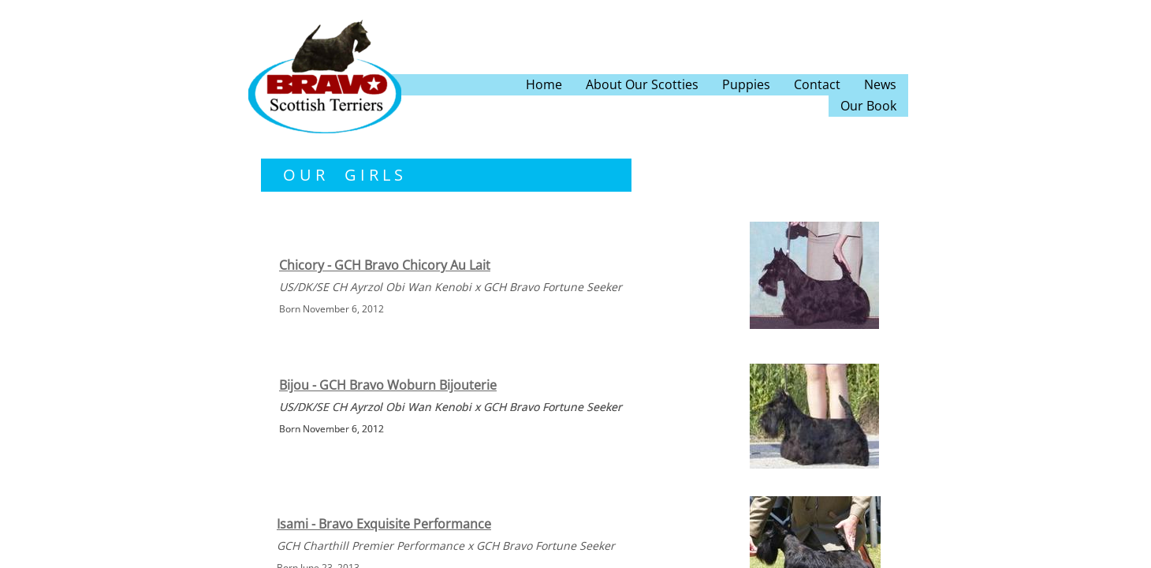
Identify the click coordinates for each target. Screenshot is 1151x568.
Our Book (868, 105)
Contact (817, 84)
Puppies (746, 84)
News (880, 84)
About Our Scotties (642, 84)
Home (544, 84)
